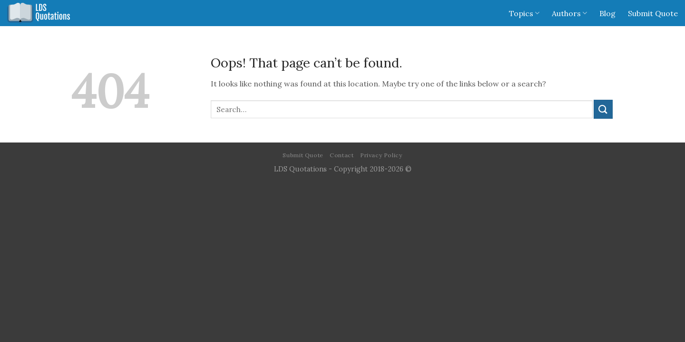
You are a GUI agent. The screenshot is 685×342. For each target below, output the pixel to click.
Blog (607, 13)
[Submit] (603, 109)
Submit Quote (653, 13)
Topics (524, 13)
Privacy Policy (381, 155)
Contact (341, 155)
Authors (569, 13)
